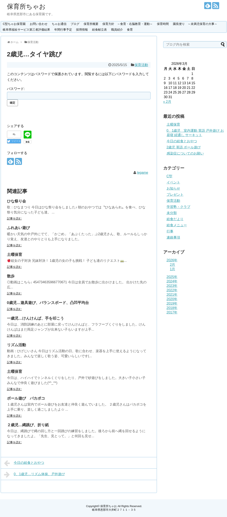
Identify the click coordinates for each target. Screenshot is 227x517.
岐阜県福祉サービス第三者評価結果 (26, 29)
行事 (170, 231)
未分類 (172, 213)
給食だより (175, 219)
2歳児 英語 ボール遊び (184, 147)
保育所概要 (91, 24)
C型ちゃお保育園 (14, 24)
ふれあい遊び (18, 228)
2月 (172, 264)
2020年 (172, 299)
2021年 (172, 294)
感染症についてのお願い (185, 153)
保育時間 (163, 24)
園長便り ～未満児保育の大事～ (195, 24)
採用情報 (82, 29)
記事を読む (14, 218)
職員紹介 (117, 29)
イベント (173, 182)
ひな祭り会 (16, 201)
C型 (170, 176)
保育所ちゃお (26, 6)
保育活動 (141, 65)
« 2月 (167, 101)
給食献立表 (99, 29)
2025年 (172, 277)
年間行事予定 (63, 29)
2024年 (172, 281)
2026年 (172, 260)
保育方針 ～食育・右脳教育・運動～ (127, 24)
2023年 (172, 286)
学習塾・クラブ (178, 207)
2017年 (172, 312)
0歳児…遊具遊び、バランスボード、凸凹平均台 (48, 303)
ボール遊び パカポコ (26, 398)
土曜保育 (14, 254)
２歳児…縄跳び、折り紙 (28, 425)
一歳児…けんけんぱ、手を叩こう (35, 318)
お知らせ (173, 188)
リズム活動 (16, 345)
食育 (130, 29)
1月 (172, 269)
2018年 (172, 308)
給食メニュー (177, 225)
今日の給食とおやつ (24, 463)
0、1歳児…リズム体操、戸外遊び (34, 474)
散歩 (11, 276)
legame (142, 172)
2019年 (172, 303)
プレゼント (175, 194)
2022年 (172, 290)
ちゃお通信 (59, 24)
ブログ (75, 24)
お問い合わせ (39, 24)
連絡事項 (173, 237)
